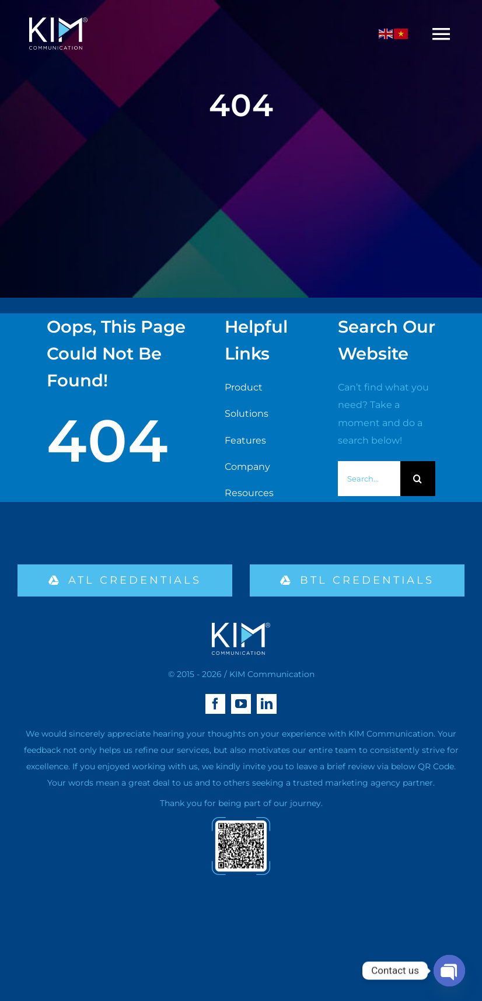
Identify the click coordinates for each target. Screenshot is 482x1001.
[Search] (417, 478)
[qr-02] (241, 821)
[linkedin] (267, 704)
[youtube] (241, 704)
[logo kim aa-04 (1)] (58, 21)
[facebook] (215, 704)
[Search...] (369, 478)
